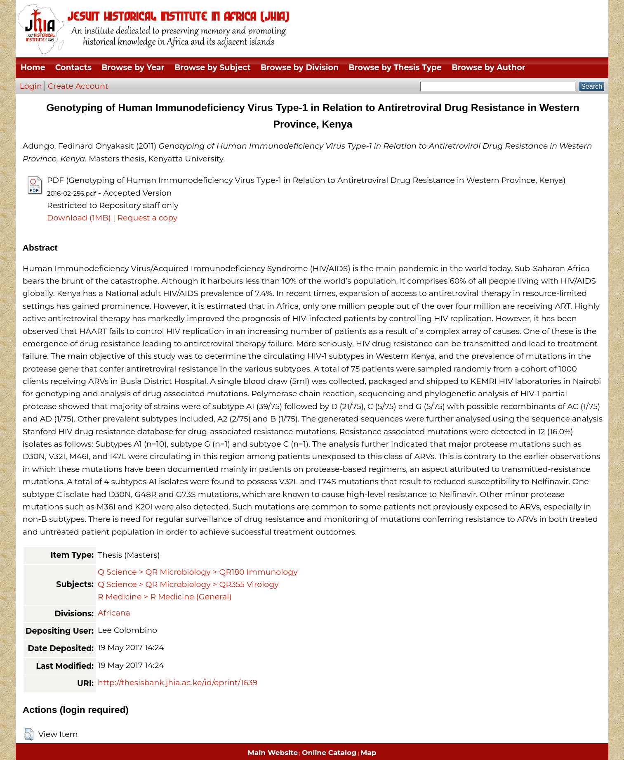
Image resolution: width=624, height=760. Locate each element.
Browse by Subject (212, 67)
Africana (114, 613)
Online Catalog (329, 752)
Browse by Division (300, 67)
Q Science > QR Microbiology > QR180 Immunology (197, 572)
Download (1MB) (79, 218)
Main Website (273, 752)
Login (31, 86)
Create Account (78, 86)
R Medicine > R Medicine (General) (165, 596)
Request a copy (147, 218)
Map (368, 752)
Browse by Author (488, 67)
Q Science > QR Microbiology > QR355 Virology (188, 584)
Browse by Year (133, 67)
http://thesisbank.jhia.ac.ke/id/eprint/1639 (177, 682)
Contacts (73, 67)
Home (33, 67)
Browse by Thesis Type (395, 67)
